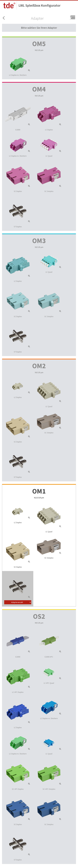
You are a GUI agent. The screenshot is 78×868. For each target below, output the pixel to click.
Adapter (37, 18)
